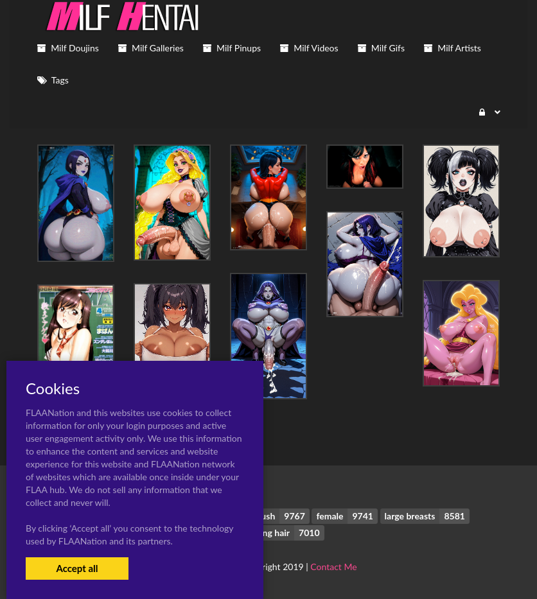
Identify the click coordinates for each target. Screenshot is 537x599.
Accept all (77, 568)
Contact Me (333, 566)
